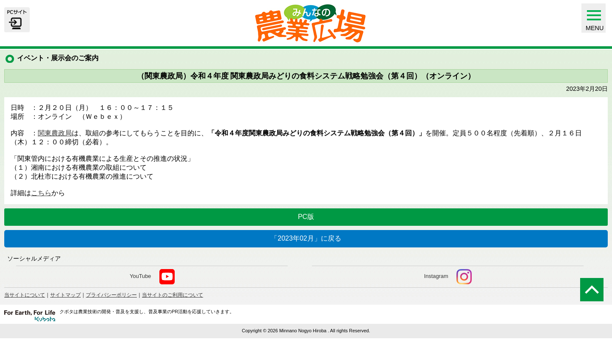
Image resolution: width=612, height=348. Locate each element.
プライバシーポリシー (111, 294)
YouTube (152, 276)
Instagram (448, 276)
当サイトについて (24, 294)
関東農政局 (55, 133)
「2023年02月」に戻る (306, 238)
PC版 (306, 216)
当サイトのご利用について (172, 294)
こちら (41, 192)
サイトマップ (65, 294)
